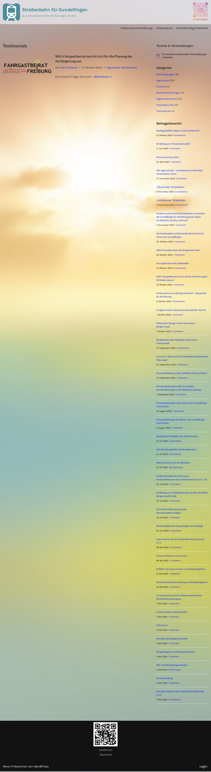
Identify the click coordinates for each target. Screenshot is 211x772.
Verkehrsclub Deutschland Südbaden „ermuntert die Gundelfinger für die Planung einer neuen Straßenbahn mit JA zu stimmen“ (180, 217)
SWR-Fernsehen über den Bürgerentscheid (177, 250)
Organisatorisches (166, 98)
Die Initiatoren (69, 67)
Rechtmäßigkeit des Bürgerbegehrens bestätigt (179, 526)
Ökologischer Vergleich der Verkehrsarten (177, 436)
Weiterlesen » (103, 76)
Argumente (113, 67)
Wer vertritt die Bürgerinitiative (172, 665)
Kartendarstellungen (168, 92)
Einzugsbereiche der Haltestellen (172, 263)
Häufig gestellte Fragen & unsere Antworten (178, 130)
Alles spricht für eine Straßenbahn (173, 463)
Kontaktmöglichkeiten (192, 28)
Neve (6, 767)
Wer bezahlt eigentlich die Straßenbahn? (176, 450)
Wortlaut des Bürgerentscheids (171, 639)
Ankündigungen (165, 74)
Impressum (164, 28)
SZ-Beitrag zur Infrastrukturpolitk (173, 144)
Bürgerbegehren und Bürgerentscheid (175, 652)
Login (203, 767)
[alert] (182, 56)
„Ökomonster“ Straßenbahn (170, 187)
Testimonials (129, 67)
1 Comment (174, 148)
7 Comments (174, 700)
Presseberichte (165, 104)
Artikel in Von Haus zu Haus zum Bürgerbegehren (180, 569)
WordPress (41, 767)
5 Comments (175, 455)
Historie (161, 86)
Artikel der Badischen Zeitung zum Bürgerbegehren (182, 582)
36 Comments (176, 468)
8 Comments (179, 268)
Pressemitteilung (164, 679)
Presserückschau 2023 (167, 157)
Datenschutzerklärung (137, 28)
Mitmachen (162, 626)
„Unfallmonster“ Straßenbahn (171, 200)
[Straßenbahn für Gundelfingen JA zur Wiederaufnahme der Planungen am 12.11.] (45, 12)
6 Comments (179, 135)
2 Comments (181, 192)
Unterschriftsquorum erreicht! (171, 556)
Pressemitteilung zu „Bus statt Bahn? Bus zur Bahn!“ (182, 373)
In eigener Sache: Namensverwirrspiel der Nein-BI (181, 310)
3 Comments (176, 548)
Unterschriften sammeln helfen (171, 612)
